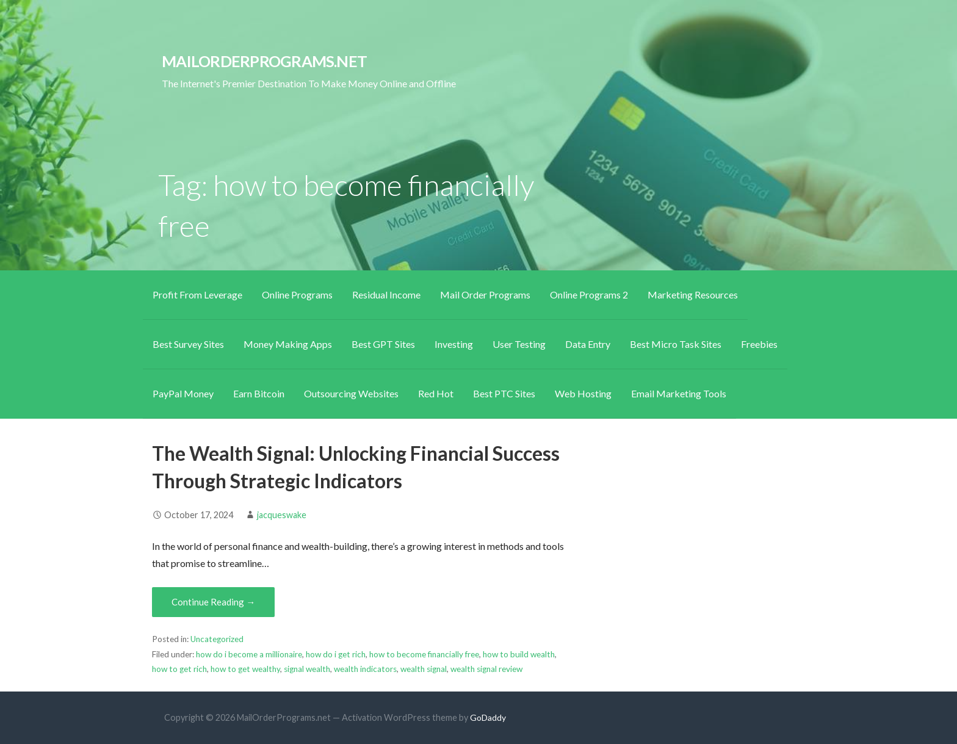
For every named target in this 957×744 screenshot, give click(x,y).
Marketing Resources (693, 294)
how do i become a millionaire (249, 654)
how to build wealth (519, 654)
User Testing (519, 344)
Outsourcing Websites (351, 393)
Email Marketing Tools (678, 393)
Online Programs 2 (589, 294)
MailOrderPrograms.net (264, 61)
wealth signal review (486, 669)
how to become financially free (424, 654)
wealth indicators (365, 669)
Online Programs (297, 294)
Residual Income (386, 294)
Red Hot (435, 393)
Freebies (759, 344)
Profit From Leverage (197, 294)
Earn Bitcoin (258, 393)
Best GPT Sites (383, 344)
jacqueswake (281, 515)
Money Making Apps (288, 344)
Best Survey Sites (188, 344)
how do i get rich (336, 654)
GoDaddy (488, 717)
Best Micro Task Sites (675, 344)
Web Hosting (583, 393)
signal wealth (307, 669)
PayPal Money (183, 393)
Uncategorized (217, 639)
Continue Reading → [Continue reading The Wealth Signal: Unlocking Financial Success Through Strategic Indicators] (213, 601)
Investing (454, 344)
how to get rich (179, 669)
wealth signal (423, 669)
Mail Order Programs (485, 294)
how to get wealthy (245, 669)
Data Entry (587, 344)
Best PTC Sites (504, 393)
